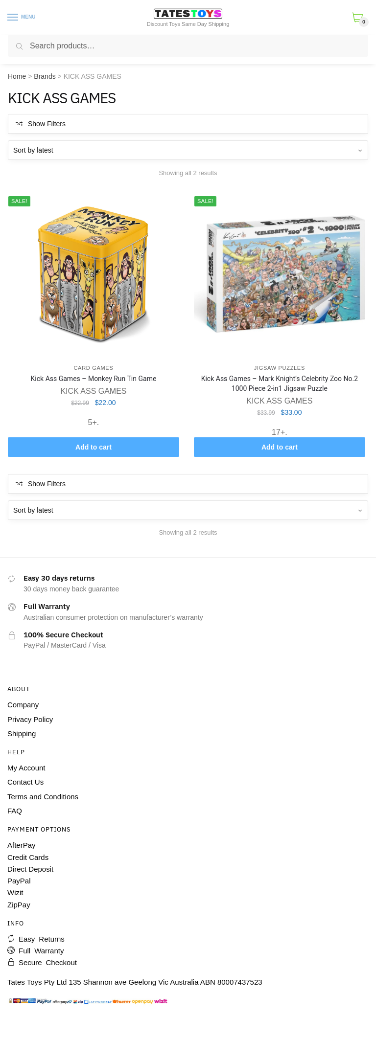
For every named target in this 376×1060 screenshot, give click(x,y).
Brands (44, 76)
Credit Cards (27, 857)
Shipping (21, 733)
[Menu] (13, 18)
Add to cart (93, 447)
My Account (26, 768)
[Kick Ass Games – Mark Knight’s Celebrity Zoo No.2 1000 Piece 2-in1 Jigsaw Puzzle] (279, 274)
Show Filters (47, 124)
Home (17, 76)
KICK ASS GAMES (93, 391)
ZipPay (18, 905)
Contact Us (25, 782)
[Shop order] (188, 150)
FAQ (14, 811)
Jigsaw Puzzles (279, 368)
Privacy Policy (30, 719)
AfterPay (21, 845)
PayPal (19, 881)
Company (23, 704)
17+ (278, 432)
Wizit (15, 892)
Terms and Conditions (42, 796)
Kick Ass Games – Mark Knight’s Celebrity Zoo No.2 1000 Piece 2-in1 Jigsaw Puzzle (279, 383)
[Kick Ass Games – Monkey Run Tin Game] (93, 274)
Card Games (93, 368)
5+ (92, 422)
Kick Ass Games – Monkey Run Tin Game (94, 379)
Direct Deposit (30, 869)
